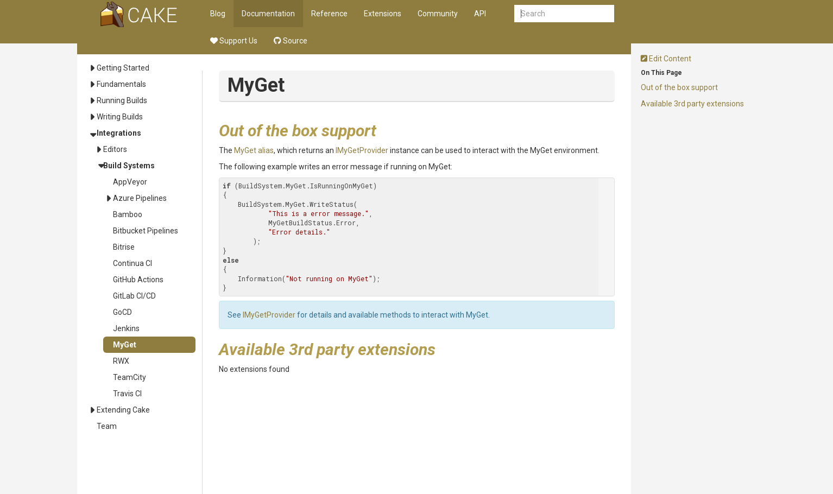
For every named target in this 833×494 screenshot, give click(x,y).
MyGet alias (254, 150)
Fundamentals (121, 84)
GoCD (122, 312)
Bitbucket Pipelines (145, 230)
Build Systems (129, 165)
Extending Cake (123, 410)
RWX (121, 361)
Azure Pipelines (140, 198)
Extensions (382, 13)
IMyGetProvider (362, 150)
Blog (217, 13)
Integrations (119, 133)
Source (290, 40)
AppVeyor (130, 182)
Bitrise (124, 247)
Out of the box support (679, 87)
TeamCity (129, 377)
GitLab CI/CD (134, 296)
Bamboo (127, 214)
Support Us (233, 40)
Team (107, 426)
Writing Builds (120, 116)
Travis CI (127, 393)
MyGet (124, 344)
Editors (115, 149)
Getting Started (123, 68)
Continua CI (132, 263)
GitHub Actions (138, 279)
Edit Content (666, 58)
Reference (329, 13)
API (480, 13)
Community (438, 13)
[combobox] (564, 13)
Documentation (268, 13)
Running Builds (122, 100)
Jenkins (126, 328)
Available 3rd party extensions (692, 103)
